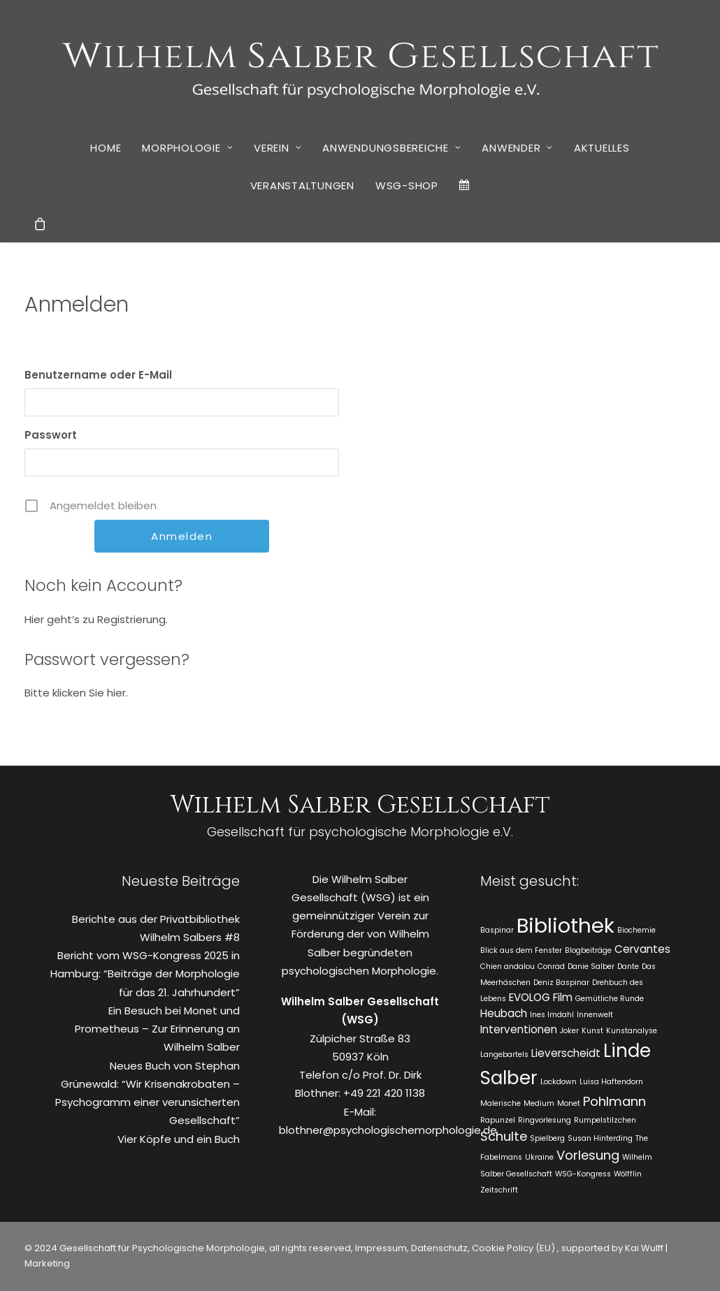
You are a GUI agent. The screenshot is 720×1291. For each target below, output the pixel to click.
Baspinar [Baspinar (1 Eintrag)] (497, 930)
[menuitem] (105, 147)
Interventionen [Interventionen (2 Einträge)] (518, 1029)
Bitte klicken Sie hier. (76, 692)
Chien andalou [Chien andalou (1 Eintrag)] (507, 966)
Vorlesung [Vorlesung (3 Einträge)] (587, 1155)
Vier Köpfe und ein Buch (178, 1139)
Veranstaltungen (302, 185)
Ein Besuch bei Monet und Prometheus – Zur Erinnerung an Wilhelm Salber (157, 1029)
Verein (277, 147)
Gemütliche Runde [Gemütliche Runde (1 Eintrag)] (609, 998)
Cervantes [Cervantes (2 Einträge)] (642, 949)
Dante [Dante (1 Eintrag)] (628, 966)
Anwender (517, 147)
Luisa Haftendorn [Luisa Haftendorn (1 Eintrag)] (611, 1082)
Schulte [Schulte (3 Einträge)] (503, 1136)
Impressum (380, 1248)
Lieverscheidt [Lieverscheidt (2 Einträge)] (565, 1053)
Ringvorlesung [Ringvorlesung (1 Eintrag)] (544, 1120)
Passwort (50, 435)
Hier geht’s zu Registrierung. (96, 619)
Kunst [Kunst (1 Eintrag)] (592, 1031)
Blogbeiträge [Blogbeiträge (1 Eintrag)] (588, 950)
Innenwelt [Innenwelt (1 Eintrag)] (595, 1014)
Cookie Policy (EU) (514, 1248)
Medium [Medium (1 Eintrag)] (539, 1103)
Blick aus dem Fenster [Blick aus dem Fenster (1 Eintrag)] (521, 950)
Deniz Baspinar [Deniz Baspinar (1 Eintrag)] (561, 982)
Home (105, 147)
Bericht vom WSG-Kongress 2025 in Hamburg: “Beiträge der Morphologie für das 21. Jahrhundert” (145, 974)
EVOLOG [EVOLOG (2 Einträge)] (529, 997)
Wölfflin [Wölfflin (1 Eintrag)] (628, 1174)
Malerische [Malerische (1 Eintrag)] (500, 1103)
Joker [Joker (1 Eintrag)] (569, 1031)
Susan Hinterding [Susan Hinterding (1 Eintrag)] (600, 1138)
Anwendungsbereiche (391, 147)
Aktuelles (602, 147)
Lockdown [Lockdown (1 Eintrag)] (558, 1082)
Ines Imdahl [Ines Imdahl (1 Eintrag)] (552, 1014)
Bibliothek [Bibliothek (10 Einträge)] (565, 925)
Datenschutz (439, 1248)
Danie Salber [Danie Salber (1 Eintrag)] (591, 966)
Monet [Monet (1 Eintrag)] (568, 1103)
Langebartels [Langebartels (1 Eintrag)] (504, 1054)
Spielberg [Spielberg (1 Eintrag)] (547, 1138)
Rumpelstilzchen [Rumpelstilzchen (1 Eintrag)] (605, 1120)
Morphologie (187, 147)
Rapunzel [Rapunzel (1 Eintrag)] (497, 1120)
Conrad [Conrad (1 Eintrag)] (551, 966)
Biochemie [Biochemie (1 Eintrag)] (636, 930)
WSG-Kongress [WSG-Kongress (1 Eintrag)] (583, 1174)
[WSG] (360, 64)
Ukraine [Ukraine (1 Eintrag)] (539, 1157)
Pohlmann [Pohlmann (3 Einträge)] (614, 1101)
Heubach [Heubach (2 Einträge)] (503, 1013)
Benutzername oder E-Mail (98, 374)
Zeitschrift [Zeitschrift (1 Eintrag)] (499, 1190)
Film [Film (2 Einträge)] (563, 997)
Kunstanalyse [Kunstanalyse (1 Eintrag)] (631, 1031)
